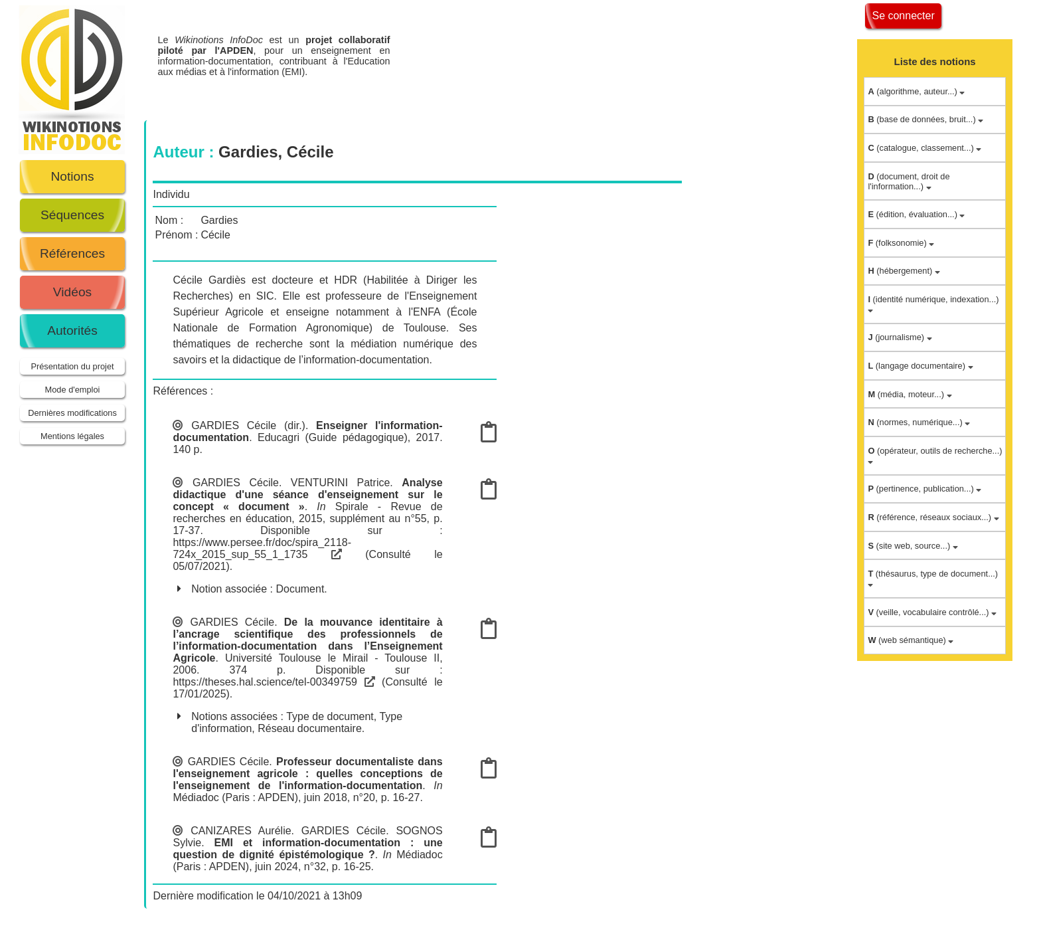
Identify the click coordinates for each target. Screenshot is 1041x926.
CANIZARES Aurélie (241, 830)
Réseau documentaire (310, 728)
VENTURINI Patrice (340, 482)
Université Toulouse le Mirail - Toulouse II (332, 658)
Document (300, 589)
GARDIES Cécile (236, 482)
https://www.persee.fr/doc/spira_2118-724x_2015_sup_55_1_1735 (262, 548)
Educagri (278, 437)
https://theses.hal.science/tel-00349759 (273, 682)
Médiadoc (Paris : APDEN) (235, 797)
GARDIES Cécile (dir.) (248, 425)
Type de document (330, 716)
